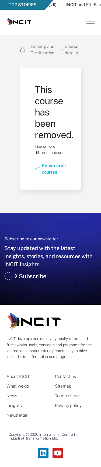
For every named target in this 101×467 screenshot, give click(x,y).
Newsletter (17, 415)
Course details (71, 49)
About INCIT (18, 376)
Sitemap (63, 386)
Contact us (65, 376)
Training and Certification (42, 49)
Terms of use (67, 396)
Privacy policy (68, 405)
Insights (14, 405)
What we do (17, 386)
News (11, 396)
